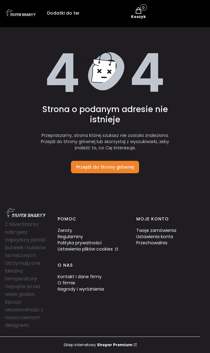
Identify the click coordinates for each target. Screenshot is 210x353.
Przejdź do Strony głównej (105, 167)
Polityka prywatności (80, 243)
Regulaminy (70, 236)
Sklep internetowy (98, 344)
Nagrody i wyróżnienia (81, 289)
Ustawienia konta (154, 236)
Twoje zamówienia (156, 230)
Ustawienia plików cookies (86, 249)
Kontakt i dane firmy (80, 277)
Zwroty (65, 230)
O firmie (66, 283)
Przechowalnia (151, 243)
